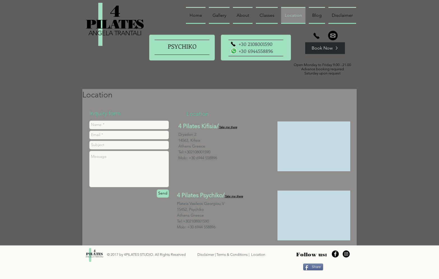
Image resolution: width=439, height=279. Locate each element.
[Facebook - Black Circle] (335, 253)
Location (257, 254)
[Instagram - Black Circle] (346, 253)
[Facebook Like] (339, 266)
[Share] (313, 267)
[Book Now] (325, 48)
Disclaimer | (206, 254)
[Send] (163, 193)
